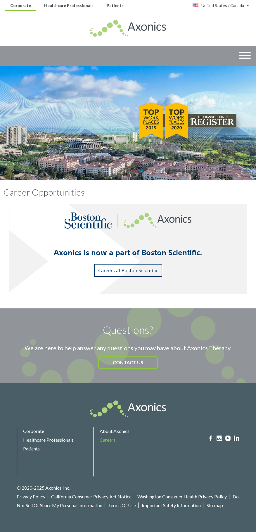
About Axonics (114, 431)
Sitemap (215, 505)
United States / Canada (218, 5)
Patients (115, 5)
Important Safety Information (171, 505)
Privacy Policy (31, 496)
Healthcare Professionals (69, 5)
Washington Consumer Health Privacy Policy (182, 496)
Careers (107, 440)
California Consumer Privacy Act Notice (91, 496)
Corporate (20, 5)
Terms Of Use (122, 505)
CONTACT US (128, 362)
